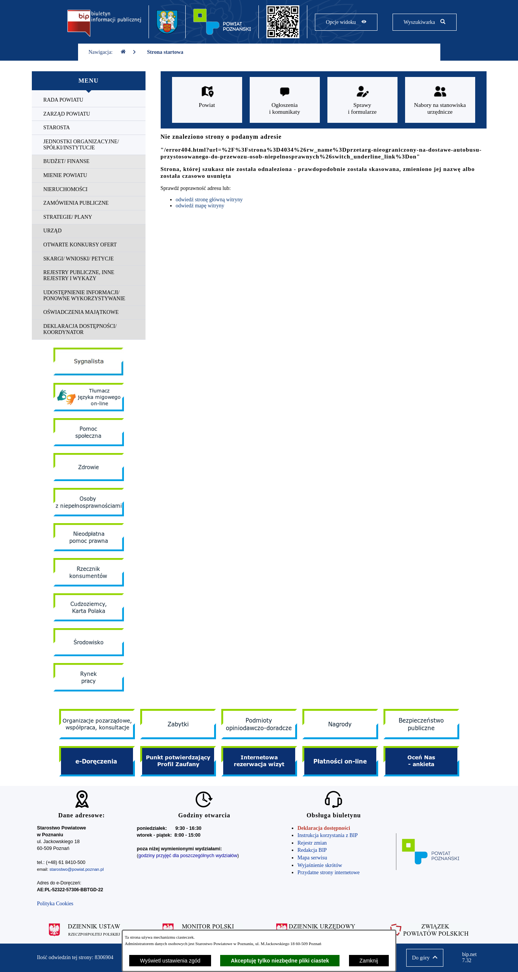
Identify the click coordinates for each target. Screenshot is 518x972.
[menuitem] (89, 100)
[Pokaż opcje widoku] (346, 22)
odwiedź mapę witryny (200, 206)
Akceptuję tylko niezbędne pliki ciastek (280, 961)
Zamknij (369, 961)
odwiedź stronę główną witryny (209, 199)
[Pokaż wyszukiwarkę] (425, 22)
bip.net (471, 958)
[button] (424, 958)
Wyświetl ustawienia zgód (170, 961)
